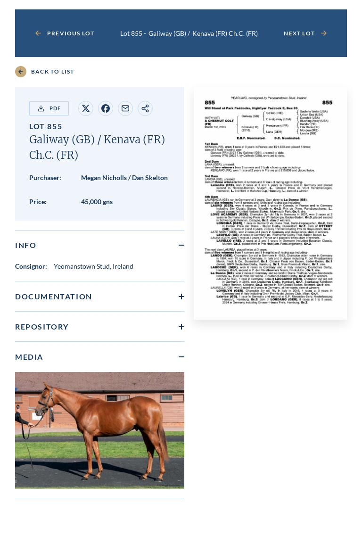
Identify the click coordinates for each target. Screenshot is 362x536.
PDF (49, 108)
